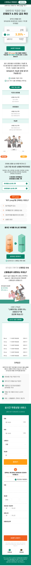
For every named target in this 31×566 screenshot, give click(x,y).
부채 (5, 429)
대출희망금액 (7, 521)
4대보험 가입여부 (8, 506)
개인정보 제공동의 (22, 479)
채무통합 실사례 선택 (10, 183)
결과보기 (15, 462)
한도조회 (22, 2)
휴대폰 (5, 496)
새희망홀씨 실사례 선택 (10, 188)
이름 (5, 485)
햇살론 (5, 451)
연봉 (5, 418)
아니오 (13, 508)
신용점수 (6, 440)
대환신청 (6, 513)
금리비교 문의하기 (15, 256)
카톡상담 (21, 552)
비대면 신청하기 (15, 538)
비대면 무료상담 (15, 48)
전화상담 (10, 552)
